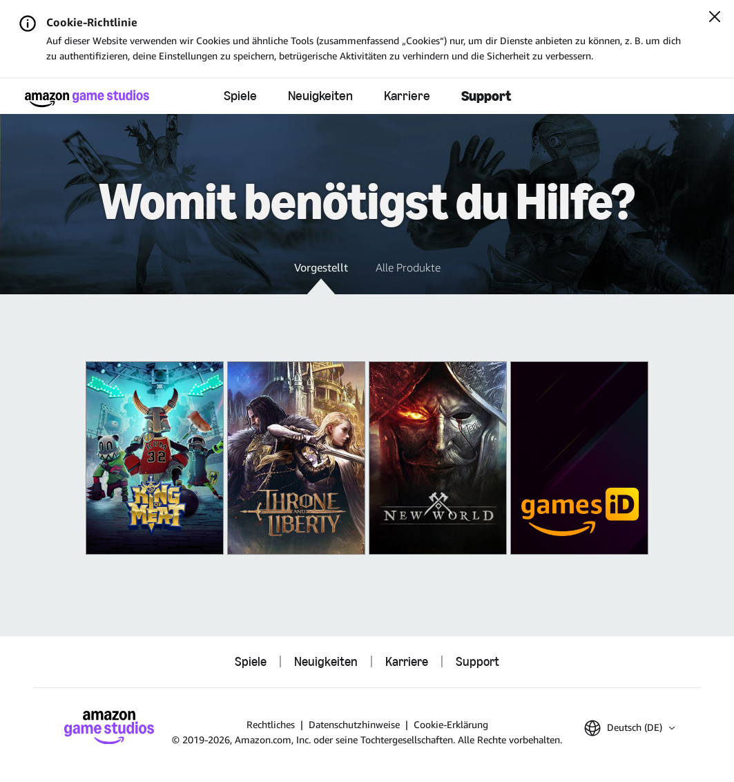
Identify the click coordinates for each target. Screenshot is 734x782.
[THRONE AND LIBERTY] (296, 458)
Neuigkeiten (320, 95)
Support (486, 95)
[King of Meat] (155, 458)
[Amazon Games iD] (579, 458)
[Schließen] (714, 18)
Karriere (407, 95)
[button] (321, 277)
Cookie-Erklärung (451, 724)
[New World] (438, 458)
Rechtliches (271, 724)
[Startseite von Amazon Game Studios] (87, 98)
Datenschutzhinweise (354, 724)
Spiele (240, 95)
